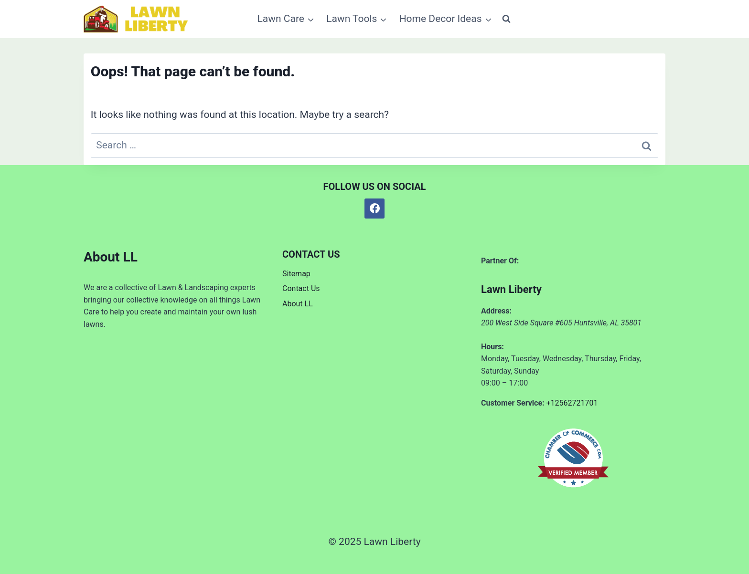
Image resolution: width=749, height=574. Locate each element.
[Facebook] (374, 208)
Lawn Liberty (511, 289)
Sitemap (296, 273)
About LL (297, 303)
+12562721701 (572, 402)
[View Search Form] (506, 19)
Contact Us (301, 288)
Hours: (492, 346)
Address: (496, 310)
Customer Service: (513, 402)
